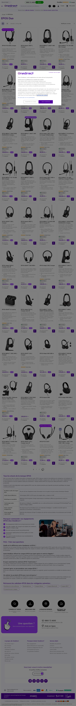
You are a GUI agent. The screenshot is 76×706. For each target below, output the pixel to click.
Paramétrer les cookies (30, 101)
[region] (38, 88)
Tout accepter (46, 101)
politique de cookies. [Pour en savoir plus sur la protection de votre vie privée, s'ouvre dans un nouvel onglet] (42, 95)
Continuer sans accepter (54, 72)
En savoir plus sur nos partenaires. (26, 97)
